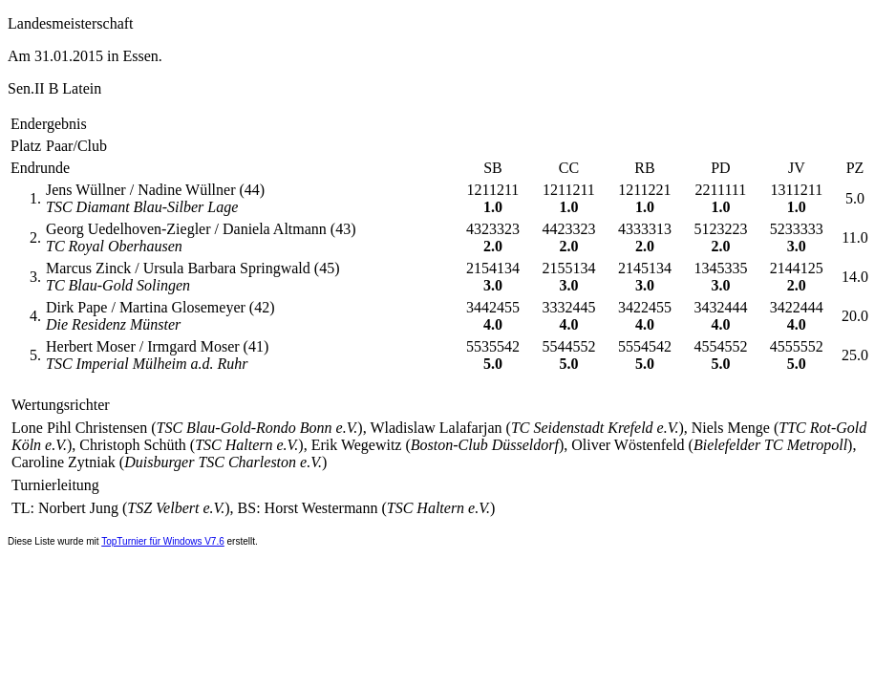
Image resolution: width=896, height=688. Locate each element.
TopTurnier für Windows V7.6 (162, 541)
